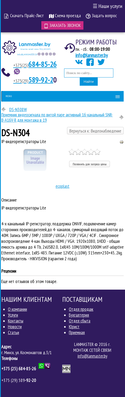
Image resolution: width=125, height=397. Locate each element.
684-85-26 (35, 64)
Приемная (77, 332)
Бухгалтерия (79, 315)
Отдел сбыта (79, 321)
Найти (89, 82)
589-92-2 (33, 80)
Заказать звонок (62, 25)
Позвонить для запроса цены (89, 164)
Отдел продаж (81, 309)
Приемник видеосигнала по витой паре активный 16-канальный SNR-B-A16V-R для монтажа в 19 (57, 117)
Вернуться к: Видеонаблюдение (95, 131)
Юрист (74, 327)
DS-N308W (18, 109)
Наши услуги (107, 6)
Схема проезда (65, 15)
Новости (15, 327)
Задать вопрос (101, 15)
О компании (17, 309)
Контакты (15, 321)
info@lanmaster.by (91, 55)
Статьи (13, 332)
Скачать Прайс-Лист (24, 15)
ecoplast (62, 186)
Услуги (13, 315)
